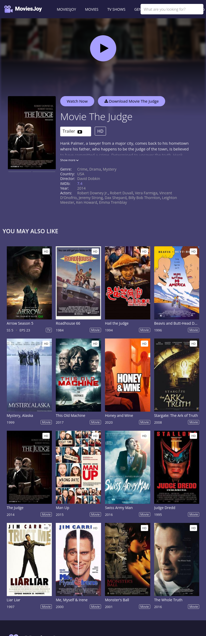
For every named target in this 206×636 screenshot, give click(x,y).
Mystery (109, 169)
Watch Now (77, 101)
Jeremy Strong (91, 197)
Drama (95, 169)
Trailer (72, 131)
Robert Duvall (121, 192)
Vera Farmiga (146, 192)
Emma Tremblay (113, 202)
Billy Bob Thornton (144, 197)
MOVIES (91, 9)
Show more (69, 160)
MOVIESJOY (66, 9)
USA (80, 173)
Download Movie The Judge (131, 101)
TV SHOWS (116, 9)
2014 (81, 188)
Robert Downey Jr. (92, 192)
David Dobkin (88, 178)
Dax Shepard (116, 197)
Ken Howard (86, 202)
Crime (82, 169)
